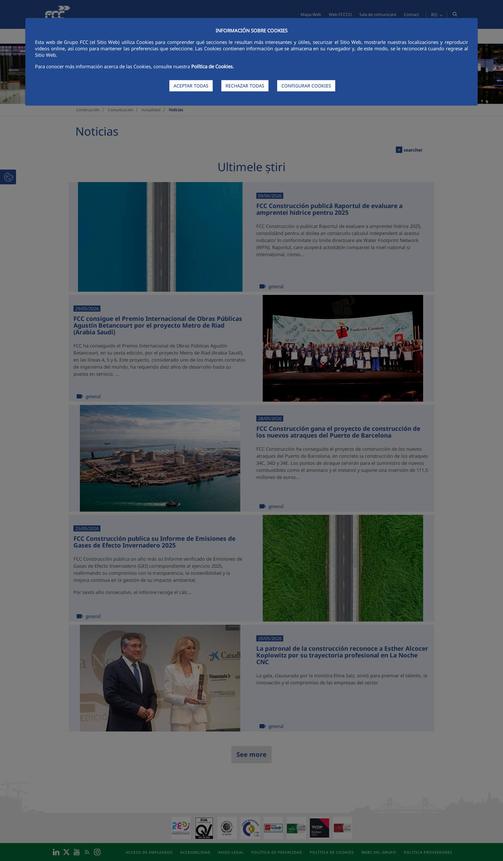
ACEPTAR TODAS (191, 86)
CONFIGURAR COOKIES (306, 86)
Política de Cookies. (212, 66)
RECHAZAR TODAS (245, 86)
